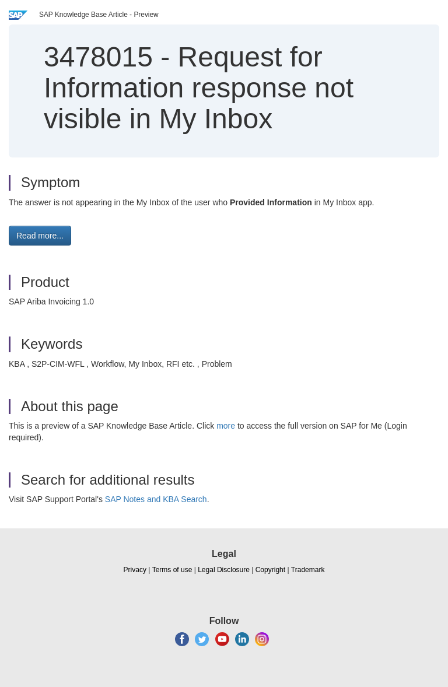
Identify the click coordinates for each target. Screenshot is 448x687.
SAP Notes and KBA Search (156, 499)
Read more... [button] (40, 235)
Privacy (135, 570)
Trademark (308, 570)
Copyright (270, 570)
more (225, 425)
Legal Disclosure (224, 570)
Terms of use (172, 570)
